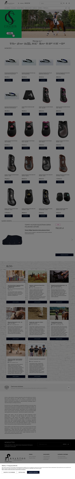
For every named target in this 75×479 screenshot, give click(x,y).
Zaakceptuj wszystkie (33, 472)
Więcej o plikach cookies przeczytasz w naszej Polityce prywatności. (14, 469)
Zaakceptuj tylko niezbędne (9, 472)
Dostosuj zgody (22, 472)
